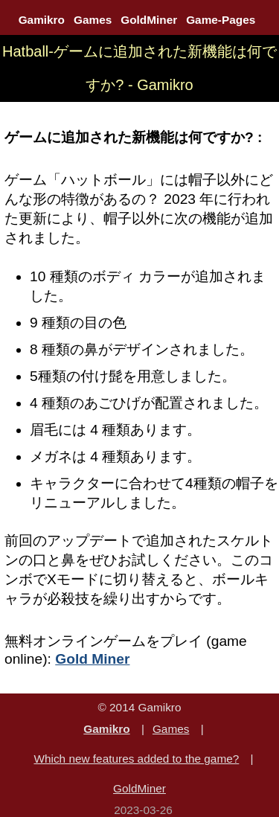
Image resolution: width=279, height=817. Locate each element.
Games (93, 19)
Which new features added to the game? (136, 758)
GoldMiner (149, 19)
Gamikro (42, 19)
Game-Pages (220, 19)
